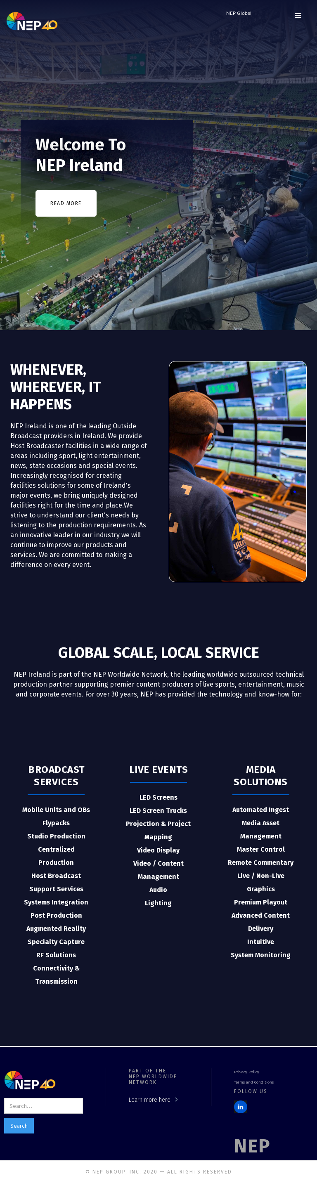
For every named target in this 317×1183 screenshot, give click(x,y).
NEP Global (238, 13)
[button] (298, 15)
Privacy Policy (246, 1072)
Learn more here (149, 1099)
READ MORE (66, 203)
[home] (32, 21)
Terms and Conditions (254, 1082)
